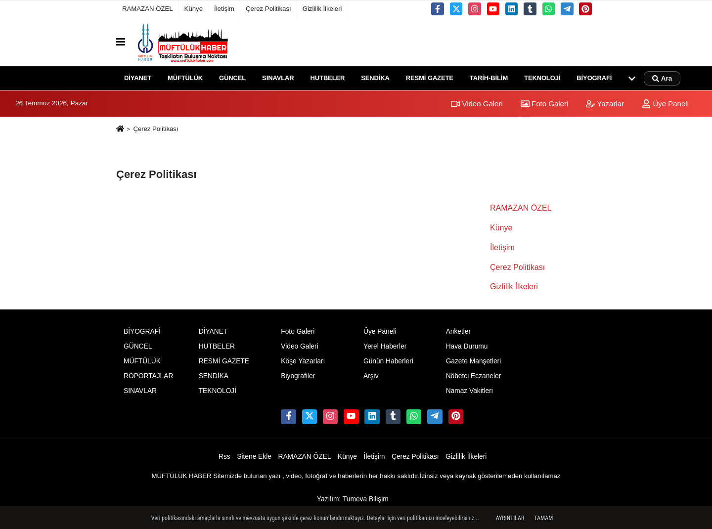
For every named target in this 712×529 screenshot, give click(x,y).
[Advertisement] (67, 272)
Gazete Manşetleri (473, 361)
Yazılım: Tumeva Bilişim (353, 499)
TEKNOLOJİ (542, 78)
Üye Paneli (665, 103)
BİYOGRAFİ (594, 78)
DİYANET (137, 78)
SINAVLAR (278, 78)
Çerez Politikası (268, 8)
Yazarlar (605, 103)
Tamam (543, 518)
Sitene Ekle (254, 456)
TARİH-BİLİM (489, 78)
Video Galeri (476, 103)
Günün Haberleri (388, 361)
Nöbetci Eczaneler (473, 376)
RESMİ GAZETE (429, 78)
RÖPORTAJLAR (148, 376)
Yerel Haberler (384, 346)
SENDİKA (375, 78)
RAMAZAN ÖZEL (147, 8)
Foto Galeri (544, 103)
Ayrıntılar (510, 518)
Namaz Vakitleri (469, 391)
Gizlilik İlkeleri (322, 8)
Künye (193, 8)
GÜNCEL (232, 78)
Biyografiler (298, 376)
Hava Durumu (467, 346)
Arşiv (371, 376)
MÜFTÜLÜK (185, 78)
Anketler (458, 331)
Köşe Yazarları (303, 361)
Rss (224, 456)
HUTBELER (328, 78)
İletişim (224, 8)
